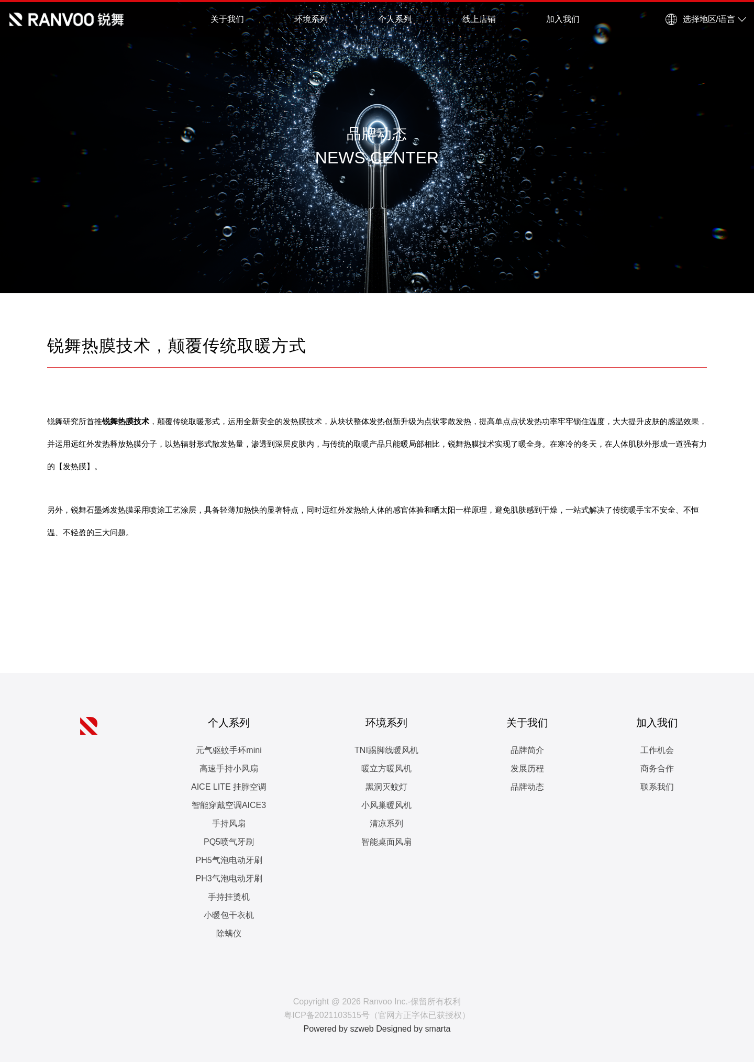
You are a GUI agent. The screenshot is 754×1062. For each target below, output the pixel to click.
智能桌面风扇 (386, 841)
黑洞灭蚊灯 (386, 786)
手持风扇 (229, 823)
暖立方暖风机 (386, 768)
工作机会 (657, 750)
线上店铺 (479, 19)
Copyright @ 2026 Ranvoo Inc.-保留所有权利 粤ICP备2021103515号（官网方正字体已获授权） (377, 1008)
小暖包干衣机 (229, 915)
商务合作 (657, 768)
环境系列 (311, 19)
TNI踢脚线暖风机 (386, 750)
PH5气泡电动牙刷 (228, 860)
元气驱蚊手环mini (228, 750)
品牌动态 (527, 786)
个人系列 (395, 19)
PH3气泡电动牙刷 (228, 878)
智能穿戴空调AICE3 (229, 805)
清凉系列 (386, 823)
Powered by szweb (338, 1028)
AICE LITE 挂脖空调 (229, 786)
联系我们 (657, 786)
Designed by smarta (413, 1028)
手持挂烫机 (229, 896)
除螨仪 (228, 933)
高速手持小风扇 (228, 768)
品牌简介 (527, 750)
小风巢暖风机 (386, 805)
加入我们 (563, 19)
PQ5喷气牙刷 (229, 841)
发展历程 (527, 768)
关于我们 (227, 19)
